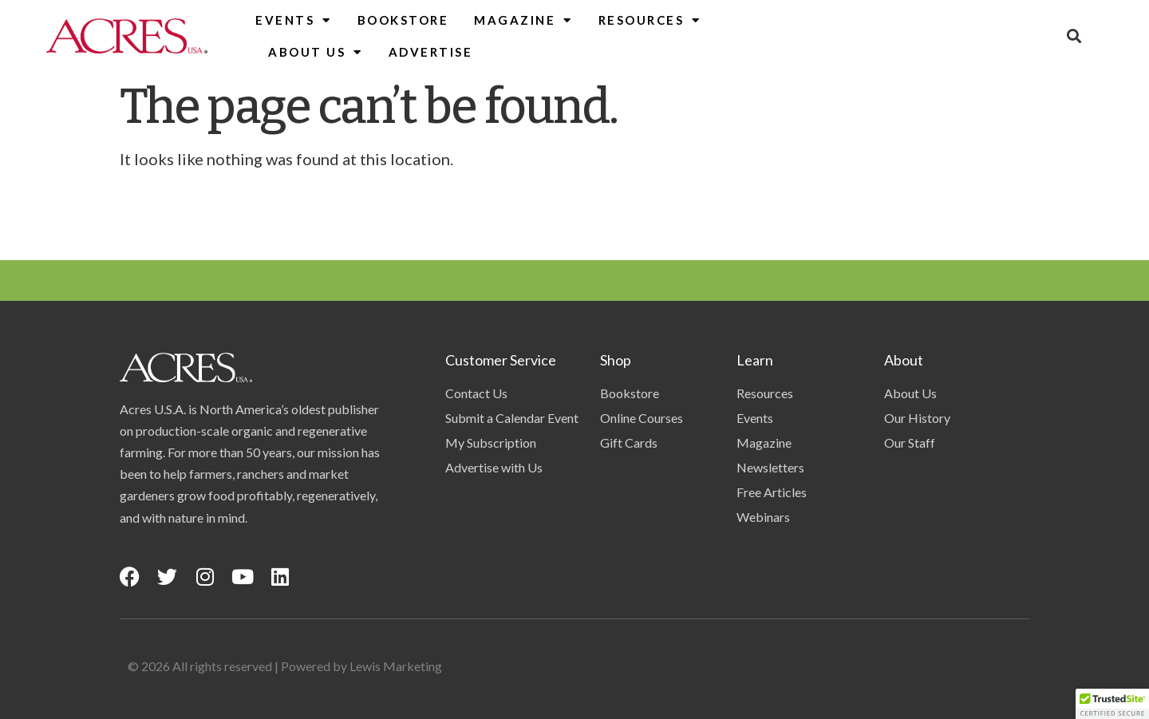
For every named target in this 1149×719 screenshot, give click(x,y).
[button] (1073, 36)
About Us (315, 52)
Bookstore (403, 20)
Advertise (431, 52)
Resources (649, 20)
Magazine (523, 20)
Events (293, 20)
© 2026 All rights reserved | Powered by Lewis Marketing (285, 666)
